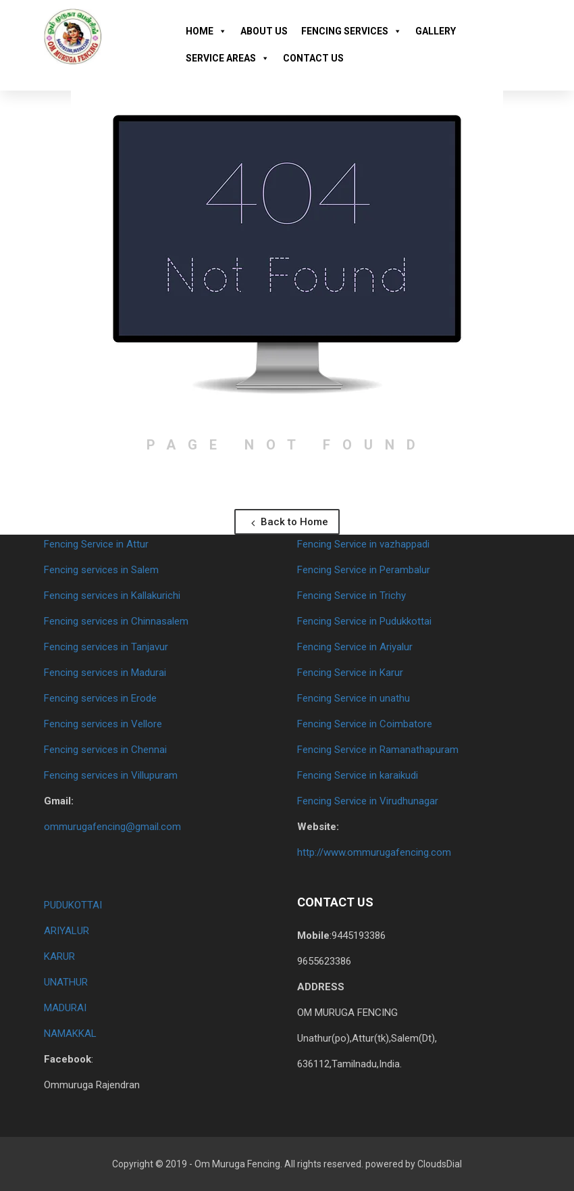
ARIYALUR (66, 931)
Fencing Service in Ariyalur (355, 647)
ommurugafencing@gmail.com (112, 827)
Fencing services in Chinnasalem (116, 621)
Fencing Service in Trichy (351, 595)
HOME (206, 31)
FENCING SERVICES (351, 31)
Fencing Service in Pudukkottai (364, 621)
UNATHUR (66, 982)
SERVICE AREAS (227, 58)
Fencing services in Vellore (103, 724)
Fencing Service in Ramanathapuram (378, 750)
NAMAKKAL (70, 1033)
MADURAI (65, 1008)
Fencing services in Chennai (105, 750)
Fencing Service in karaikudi (357, 775)
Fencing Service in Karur (350, 672)
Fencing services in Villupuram (111, 775)
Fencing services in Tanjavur (106, 647)
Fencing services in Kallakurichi (112, 595)
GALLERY (435, 31)
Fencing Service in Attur (96, 544)
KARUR (59, 956)
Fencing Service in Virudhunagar (367, 801)
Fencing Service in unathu (353, 698)
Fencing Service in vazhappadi (363, 544)
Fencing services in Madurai (105, 672)
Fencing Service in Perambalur (363, 570)
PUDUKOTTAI (73, 905)
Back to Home (289, 522)
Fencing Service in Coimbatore (364, 724)
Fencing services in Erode (100, 698)
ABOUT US (264, 31)
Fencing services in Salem (101, 570)
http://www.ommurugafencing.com (374, 852)
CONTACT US (313, 58)
